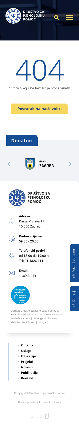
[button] (69, 17)
